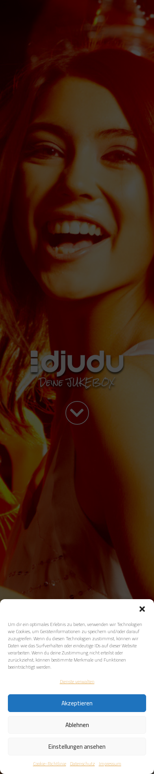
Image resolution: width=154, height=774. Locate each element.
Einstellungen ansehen (77, 746)
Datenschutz (82, 763)
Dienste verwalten (77, 681)
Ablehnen (77, 725)
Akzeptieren (77, 703)
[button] (142, 609)
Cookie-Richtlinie (49, 763)
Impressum (110, 763)
